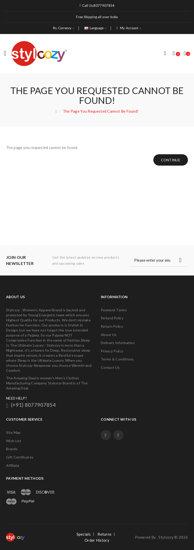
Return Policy (112, 326)
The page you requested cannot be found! (101, 111)
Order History (97, 540)
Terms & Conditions (117, 359)
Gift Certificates (19, 457)
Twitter (118, 435)
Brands (12, 449)
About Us (108, 334)
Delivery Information (118, 343)
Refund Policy (112, 318)
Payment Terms (114, 310)
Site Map (13, 432)
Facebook (106, 435)
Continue (170, 160)
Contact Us (110, 367)
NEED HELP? (16, 398)
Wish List (13, 441)
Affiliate (12, 465)
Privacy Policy (112, 351)
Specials (84, 534)
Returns (104, 534)
